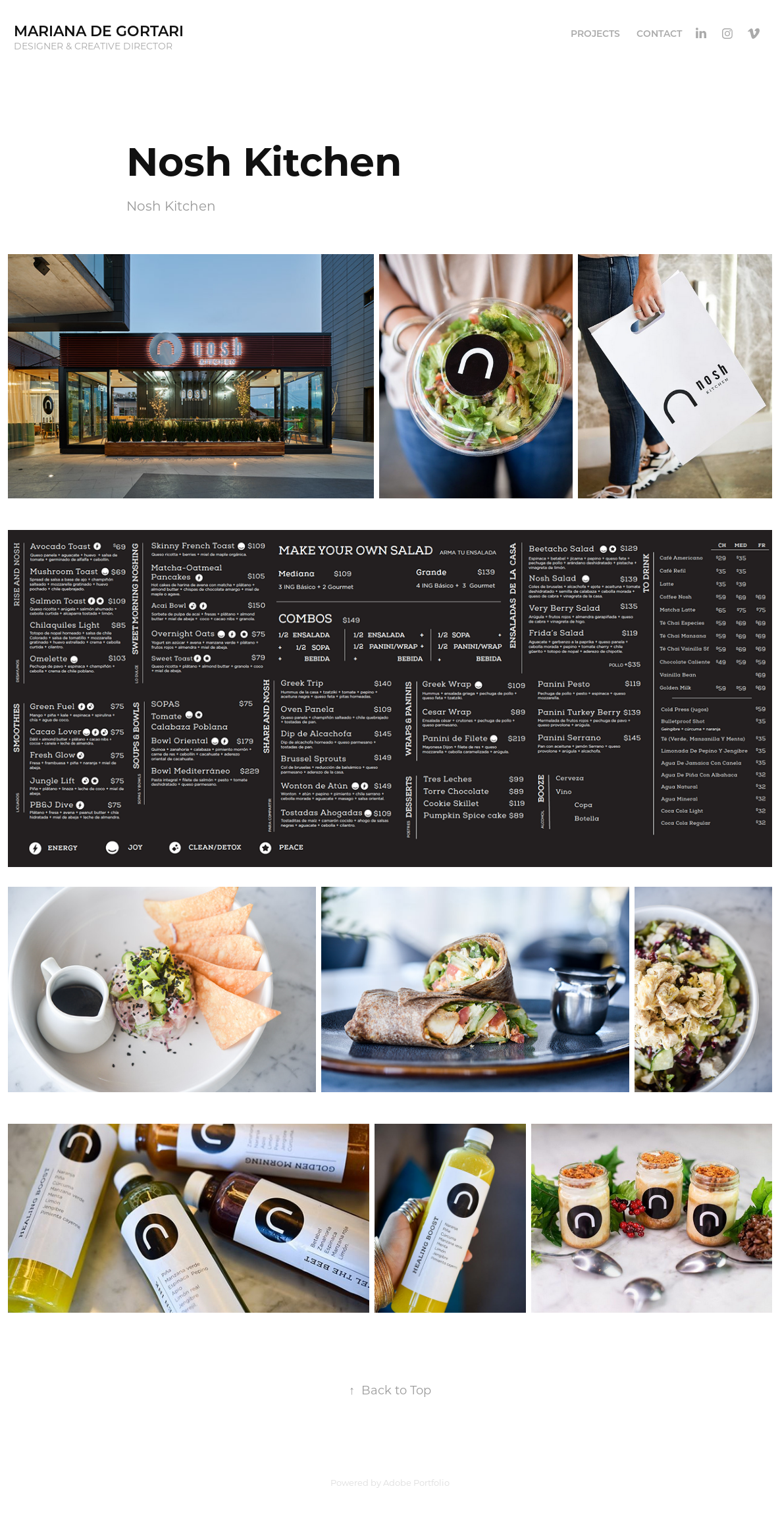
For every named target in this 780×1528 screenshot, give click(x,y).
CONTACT (659, 33)
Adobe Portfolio (416, 1482)
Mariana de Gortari (99, 30)
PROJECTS (595, 33)
